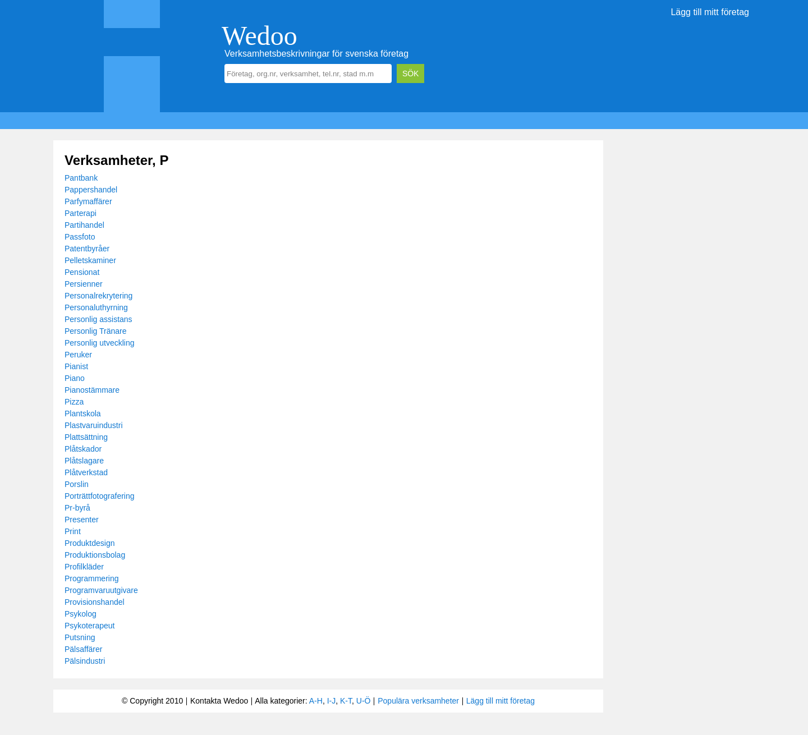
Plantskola (83, 413)
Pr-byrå (77, 507)
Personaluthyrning (96, 307)
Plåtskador (83, 448)
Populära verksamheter (418, 700)
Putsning (80, 637)
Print (73, 531)
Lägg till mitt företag (710, 12)
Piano (75, 378)
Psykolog (81, 613)
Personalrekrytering (98, 295)
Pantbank (81, 177)
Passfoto (80, 236)
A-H (316, 700)
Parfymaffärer (88, 201)
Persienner (84, 283)
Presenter (82, 519)
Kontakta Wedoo (219, 700)
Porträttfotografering (100, 495)
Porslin (77, 484)
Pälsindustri (85, 660)
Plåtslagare (84, 460)
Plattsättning (86, 437)
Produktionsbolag (95, 554)
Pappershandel (91, 189)
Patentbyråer (87, 248)
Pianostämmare (92, 389)
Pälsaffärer (83, 649)
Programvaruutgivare (101, 590)
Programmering (91, 578)
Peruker (78, 354)
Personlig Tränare (96, 331)
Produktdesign (90, 543)
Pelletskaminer (90, 260)
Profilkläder (84, 566)
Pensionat (82, 272)
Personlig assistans (98, 319)
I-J (331, 700)
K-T (346, 700)
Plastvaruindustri (94, 425)
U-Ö (363, 700)
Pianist (76, 366)
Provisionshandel (95, 602)
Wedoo (259, 35)
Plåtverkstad (86, 472)
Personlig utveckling (100, 342)
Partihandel (84, 224)
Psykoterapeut (90, 625)
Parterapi (81, 213)
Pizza (74, 401)
